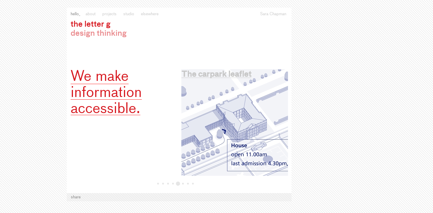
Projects (109, 14)
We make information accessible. (106, 93)
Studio (128, 14)
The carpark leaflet (216, 75)
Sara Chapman (273, 14)
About (91, 14)
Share (76, 197)
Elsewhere (149, 14)
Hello (75, 14)
